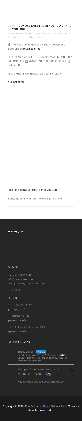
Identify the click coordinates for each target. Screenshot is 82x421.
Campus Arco (27, 369)
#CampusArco (16, 81)
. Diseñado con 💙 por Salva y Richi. (46, 406)
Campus (46, 33)
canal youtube (48, 189)
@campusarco (44, 370)
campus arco (29, 189)
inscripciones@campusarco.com (27, 283)
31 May (56, 370)
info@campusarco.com (21, 279)
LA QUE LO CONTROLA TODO (27, 327)
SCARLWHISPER (18, 316)
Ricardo (62, 33)
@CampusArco (31, 48)
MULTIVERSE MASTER (23, 305)
